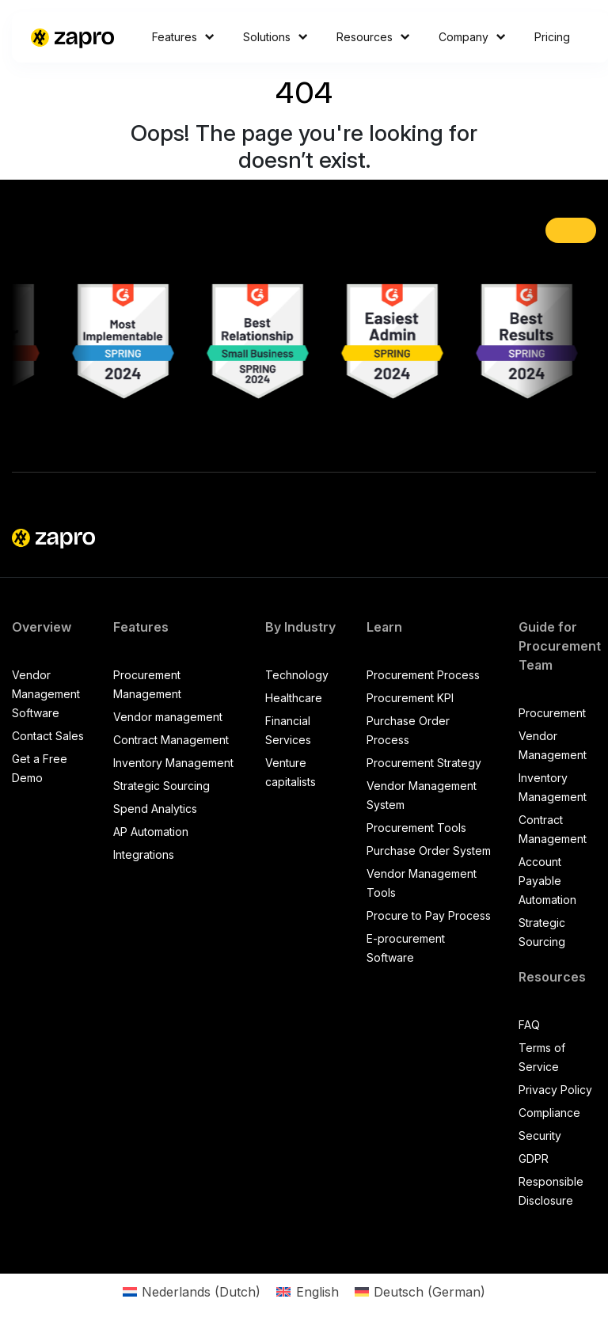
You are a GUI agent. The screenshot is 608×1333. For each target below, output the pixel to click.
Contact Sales (48, 735)
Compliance (549, 1112)
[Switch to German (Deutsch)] (420, 1291)
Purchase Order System (429, 850)
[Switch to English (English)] (307, 1291)
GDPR (534, 1158)
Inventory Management (173, 762)
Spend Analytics (155, 808)
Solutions (275, 37)
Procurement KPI (410, 697)
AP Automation (150, 831)
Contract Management (171, 739)
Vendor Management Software (46, 694)
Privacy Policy (555, 1089)
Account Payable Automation (547, 880)
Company (472, 37)
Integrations (143, 854)
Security (540, 1135)
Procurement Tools (416, 827)
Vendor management (167, 716)
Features (183, 37)
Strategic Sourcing (161, 785)
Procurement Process (423, 675)
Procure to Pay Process (429, 915)
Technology (297, 675)
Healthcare (293, 697)
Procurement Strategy (424, 762)
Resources (373, 37)
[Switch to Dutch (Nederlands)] (191, 1291)
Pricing (552, 37)
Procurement (552, 713)
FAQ (529, 1024)
